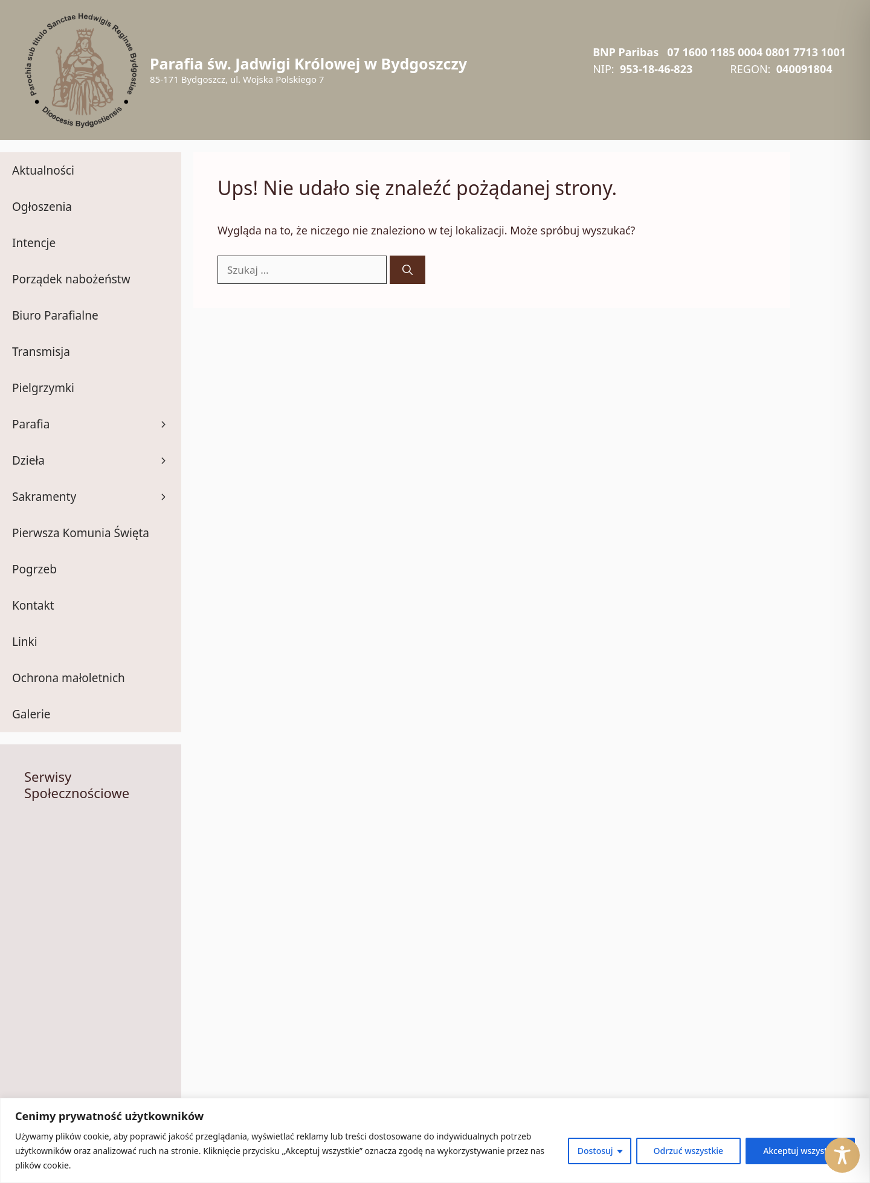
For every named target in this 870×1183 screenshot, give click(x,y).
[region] (435, 1140)
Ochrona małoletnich (68, 678)
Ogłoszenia (42, 206)
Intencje (34, 243)
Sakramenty (96, 497)
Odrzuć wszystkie (689, 1150)
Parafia (96, 424)
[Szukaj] (407, 270)
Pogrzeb (34, 569)
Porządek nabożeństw (71, 279)
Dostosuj (595, 1150)
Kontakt (33, 605)
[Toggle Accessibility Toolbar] (842, 1155)
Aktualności (43, 170)
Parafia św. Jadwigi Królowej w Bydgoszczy (308, 63)
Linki (24, 642)
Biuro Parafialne (55, 315)
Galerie (31, 714)
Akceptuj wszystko (800, 1150)
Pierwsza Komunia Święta (80, 533)
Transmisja (41, 351)
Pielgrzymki (43, 388)
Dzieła (96, 460)
